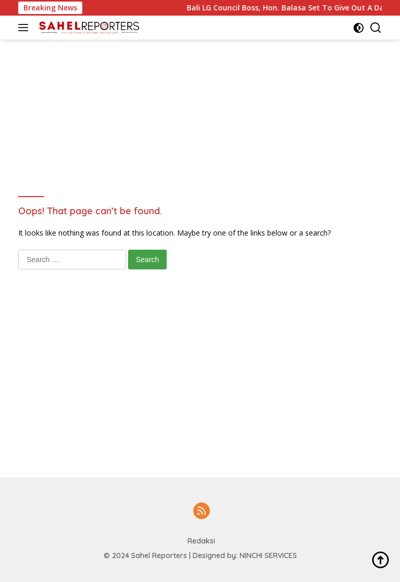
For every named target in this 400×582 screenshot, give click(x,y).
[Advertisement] (207, 63)
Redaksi (201, 541)
